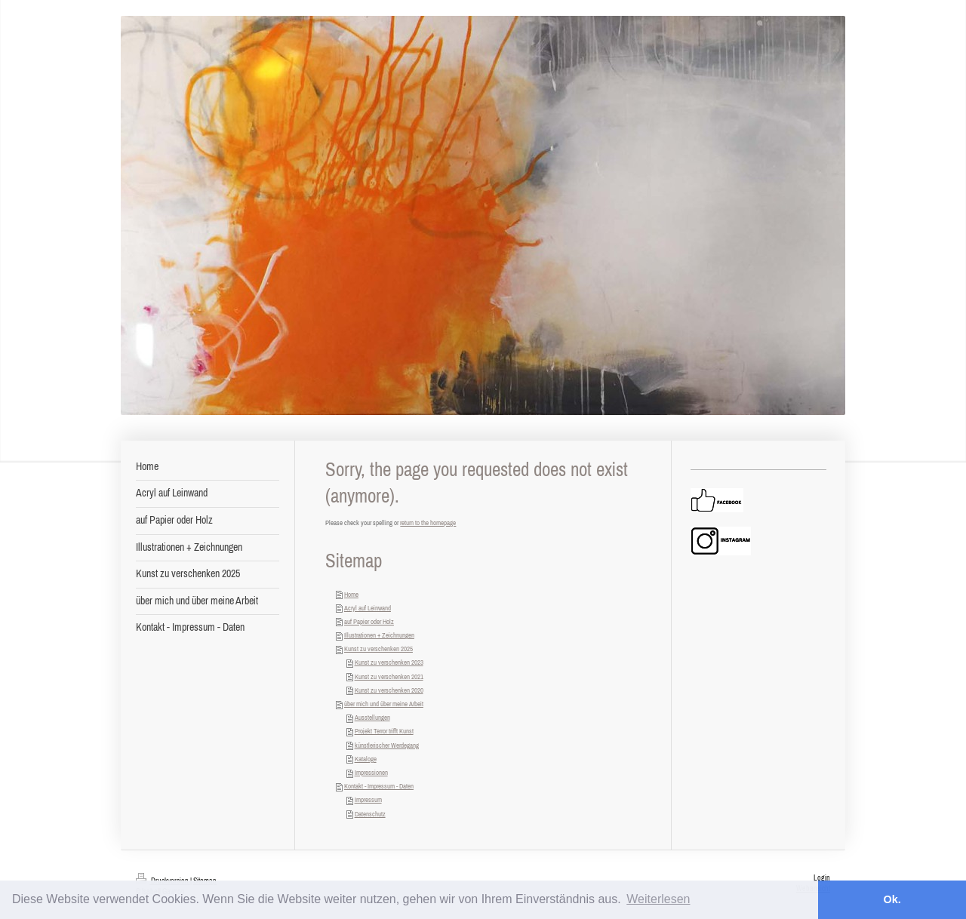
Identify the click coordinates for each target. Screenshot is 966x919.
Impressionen (371, 772)
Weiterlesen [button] (658, 899)
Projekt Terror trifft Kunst (384, 731)
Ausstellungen (372, 717)
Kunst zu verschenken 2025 (378, 648)
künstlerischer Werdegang (387, 745)
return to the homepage (428, 522)
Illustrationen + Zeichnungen (379, 635)
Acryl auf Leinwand (367, 608)
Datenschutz (370, 814)
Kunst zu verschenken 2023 (389, 662)
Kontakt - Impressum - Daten (379, 786)
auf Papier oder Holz (369, 621)
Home (351, 594)
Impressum (368, 799)
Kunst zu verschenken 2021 (389, 676)
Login (822, 878)
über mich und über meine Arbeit (383, 703)
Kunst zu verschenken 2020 (389, 690)
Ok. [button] (891, 899)
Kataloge (366, 759)
